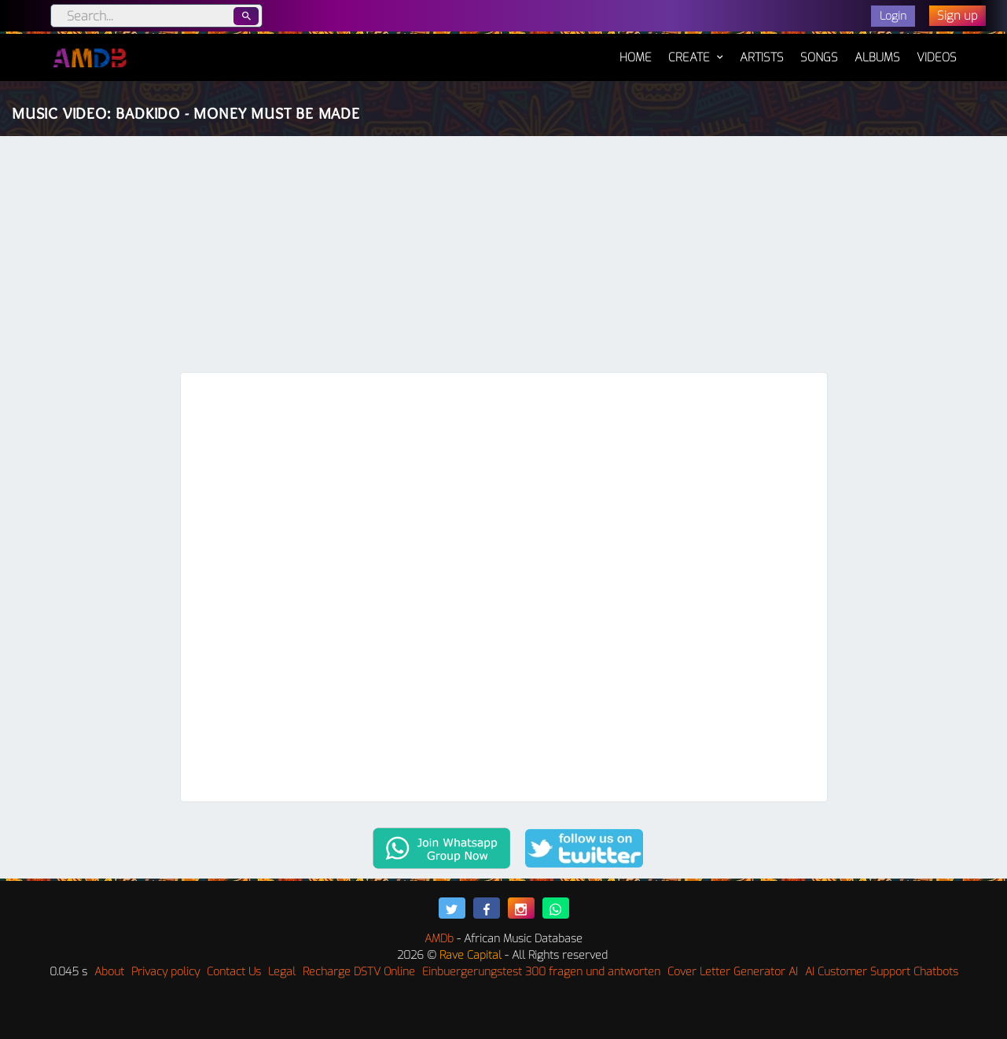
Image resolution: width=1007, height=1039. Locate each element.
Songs (819, 57)
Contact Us (234, 971)
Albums (877, 57)
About (109, 971)
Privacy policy (165, 971)
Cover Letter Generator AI (732, 971)
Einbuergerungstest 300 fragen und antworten (541, 971)
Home (635, 49)
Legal (282, 971)
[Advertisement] (504, 254)
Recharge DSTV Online (359, 971)
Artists (762, 57)
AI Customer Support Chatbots (881, 971)
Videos (937, 57)
